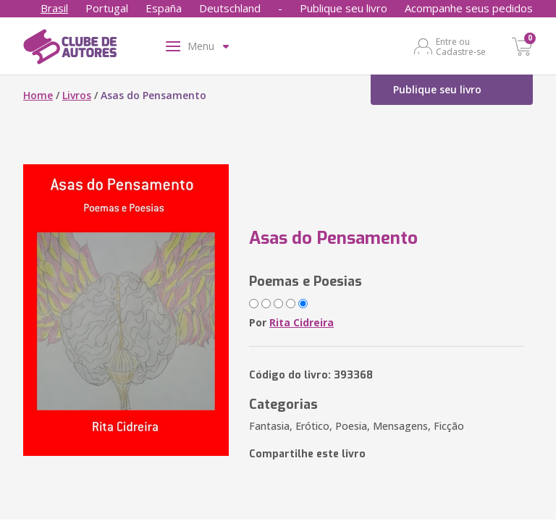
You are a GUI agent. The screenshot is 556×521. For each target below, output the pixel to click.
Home (38, 95)
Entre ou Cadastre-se (461, 46)
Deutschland (230, 8)
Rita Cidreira (301, 322)
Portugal (106, 8)
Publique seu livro (343, 8)
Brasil (54, 8)
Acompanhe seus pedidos (469, 8)
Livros (76, 95)
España (164, 8)
